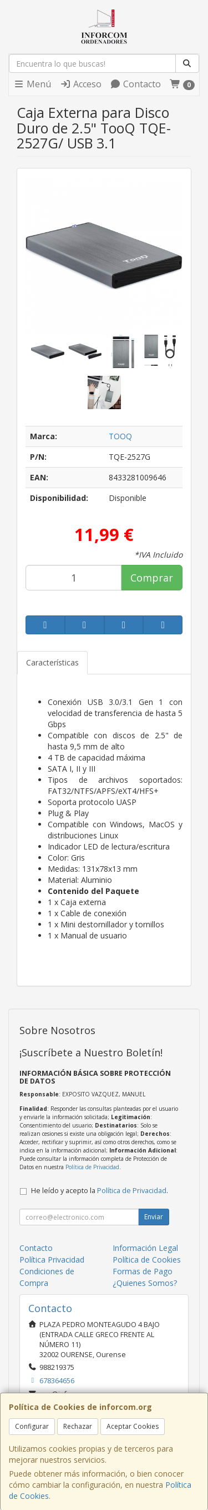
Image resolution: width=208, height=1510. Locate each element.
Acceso (81, 84)
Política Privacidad (51, 1259)
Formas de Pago (143, 1271)
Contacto (135, 84)
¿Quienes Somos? (145, 1283)
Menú (32, 84)
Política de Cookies (147, 1259)
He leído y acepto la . (99, 1190)
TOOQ (120, 436)
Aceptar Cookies (132, 1426)
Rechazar (77, 1426)
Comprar (151, 577)
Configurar (32, 1426)
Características (52, 662)
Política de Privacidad (92, 1167)
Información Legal (145, 1248)
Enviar (153, 1216)
